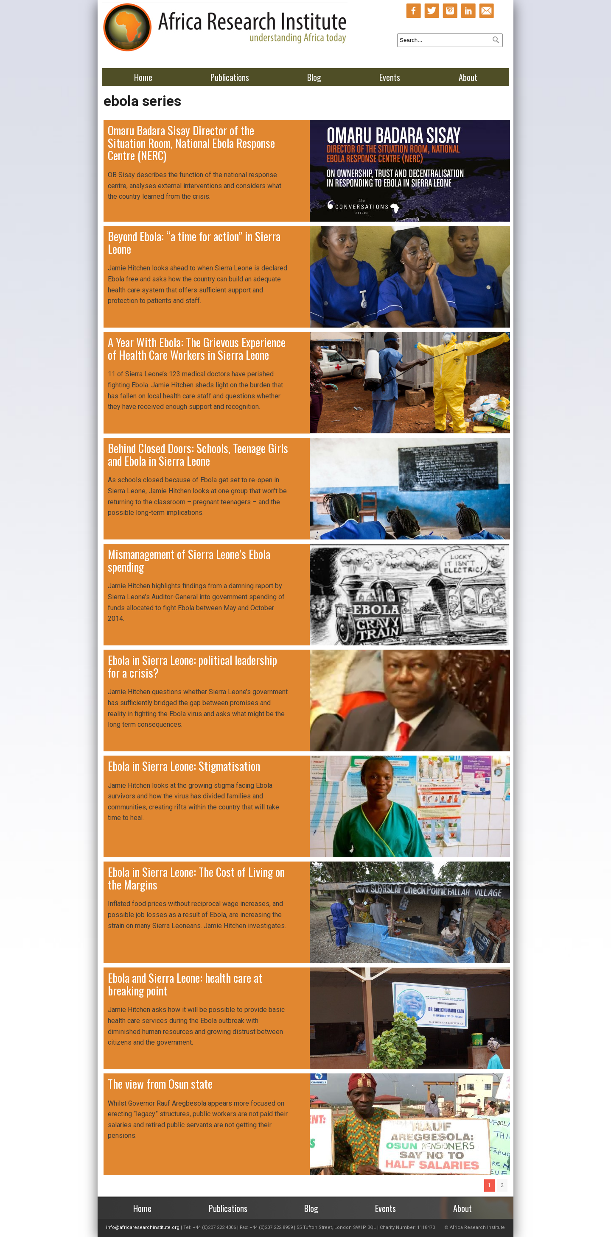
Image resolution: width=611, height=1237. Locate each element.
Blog (314, 77)
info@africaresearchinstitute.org (142, 1227)
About (468, 77)
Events (389, 77)
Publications (229, 77)
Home (143, 77)
